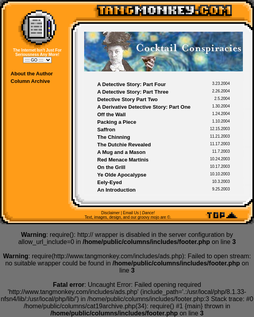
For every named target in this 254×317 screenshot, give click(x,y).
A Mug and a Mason (121, 152)
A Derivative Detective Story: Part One (143, 107)
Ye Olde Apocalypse (121, 175)
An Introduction (116, 190)
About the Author (32, 74)
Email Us (131, 213)
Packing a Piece (116, 122)
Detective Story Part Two (127, 99)
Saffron (106, 130)
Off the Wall (111, 114)
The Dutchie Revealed (124, 145)
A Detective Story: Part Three (132, 92)
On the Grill (111, 167)
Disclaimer (110, 213)
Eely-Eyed (109, 182)
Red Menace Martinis (122, 160)
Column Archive (30, 81)
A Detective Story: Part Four (131, 84)
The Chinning (113, 137)
